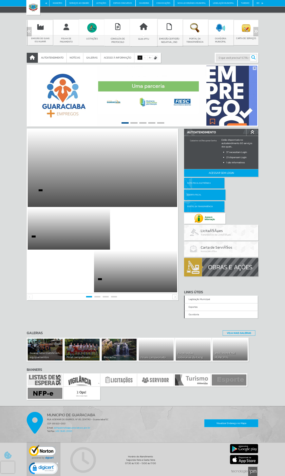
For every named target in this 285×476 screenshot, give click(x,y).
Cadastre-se (195, 140)
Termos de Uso (143, 469)
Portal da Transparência (200, 194)
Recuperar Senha (209, 140)
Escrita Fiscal (231, 183)
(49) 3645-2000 (63, 412)
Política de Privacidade (142, 472)
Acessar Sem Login (221, 173)
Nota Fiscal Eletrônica (199, 183)
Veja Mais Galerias (237, 314)
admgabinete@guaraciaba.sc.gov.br (72, 409)
